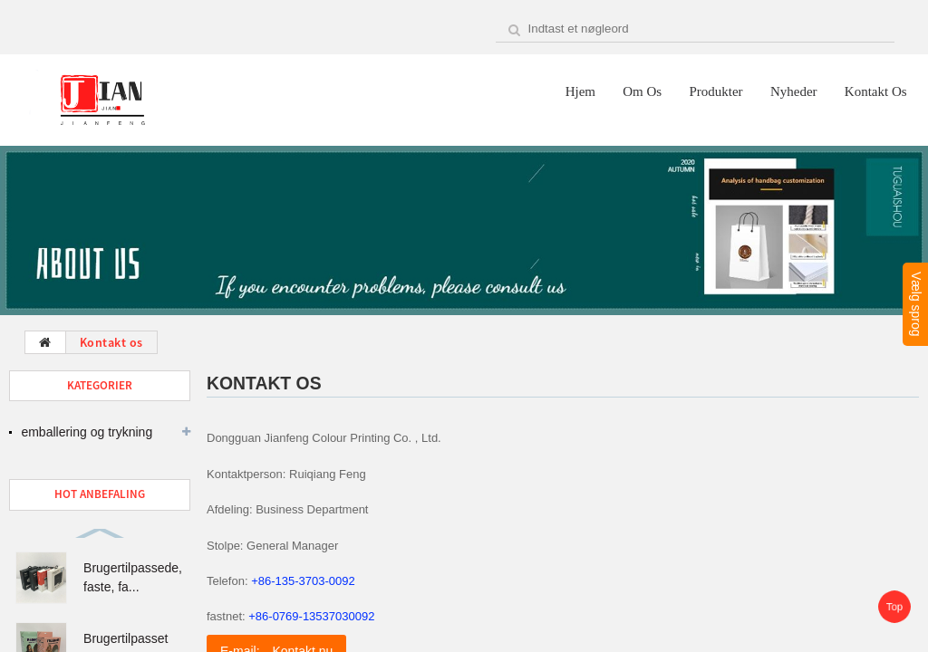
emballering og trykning (86, 432)
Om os (642, 91)
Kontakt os (876, 91)
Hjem (580, 91)
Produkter (715, 91)
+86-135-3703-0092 (303, 581)
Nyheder (793, 91)
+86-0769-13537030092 (311, 616)
